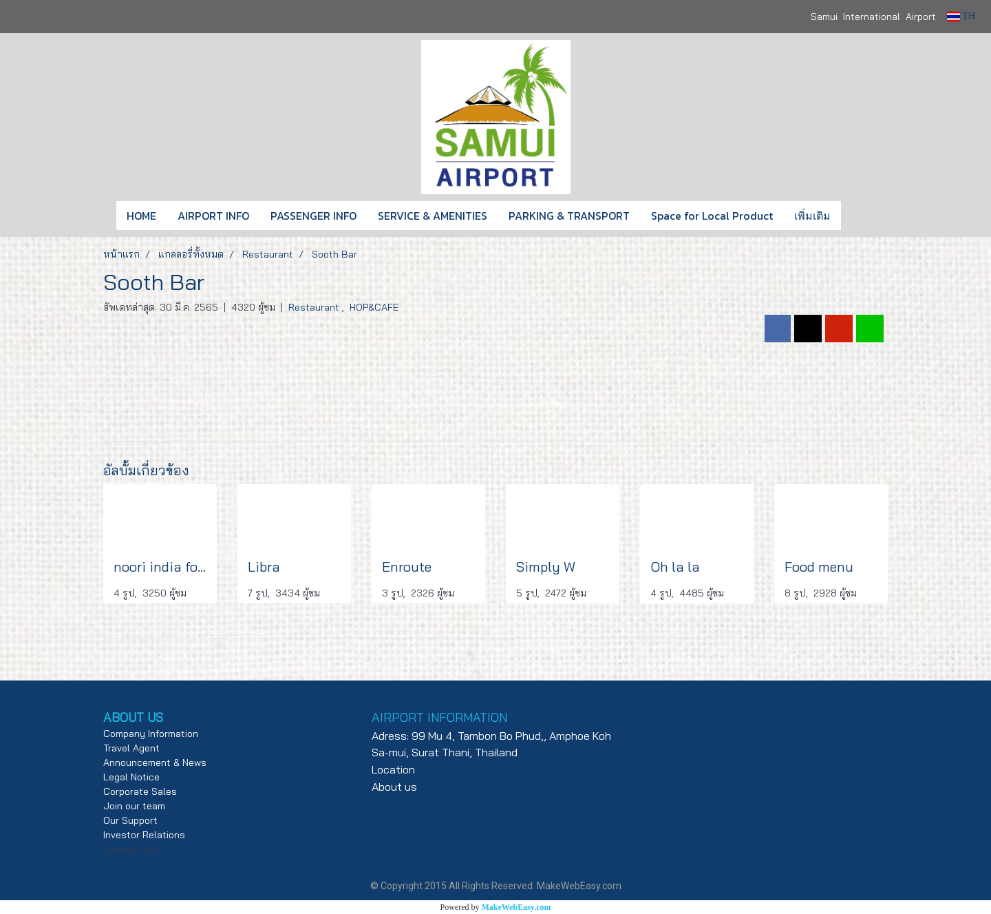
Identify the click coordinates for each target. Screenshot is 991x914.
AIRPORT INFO (213, 215)
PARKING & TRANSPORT (569, 215)
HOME (141, 215)
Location (393, 769)
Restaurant (315, 307)
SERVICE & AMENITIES (432, 215)
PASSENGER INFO (313, 215)
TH (961, 16)
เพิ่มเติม (812, 215)
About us (394, 786)
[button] (861, 215)
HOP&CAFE (374, 307)
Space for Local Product (712, 215)
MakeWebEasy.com (516, 907)
